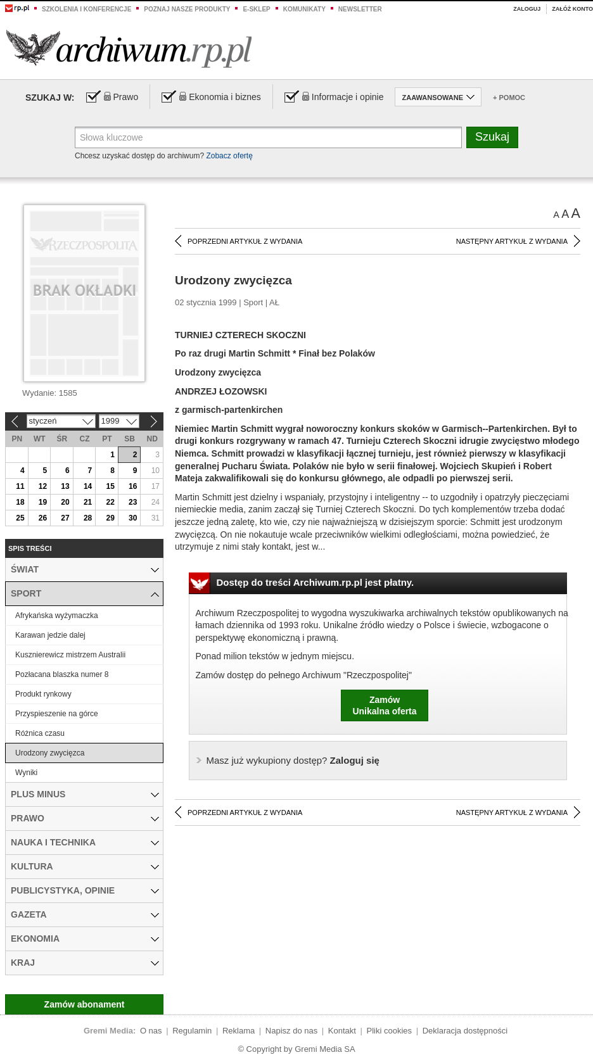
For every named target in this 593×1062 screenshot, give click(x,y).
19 (43, 502)
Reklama (238, 1030)
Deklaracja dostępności (465, 1030)
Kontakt (342, 1030)
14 (88, 486)
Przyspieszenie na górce (56, 713)
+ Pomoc (509, 97)
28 (88, 518)
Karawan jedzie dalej (50, 635)
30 (133, 518)
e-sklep (256, 9)
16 (133, 486)
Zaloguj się (293, 760)
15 (110, 486)
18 (20, 502)
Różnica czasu (40, 733)
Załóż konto (572, 9)
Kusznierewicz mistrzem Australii (70, 654)
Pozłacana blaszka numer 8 (61, 674)
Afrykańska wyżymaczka (56, 615)
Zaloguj (526, 9)
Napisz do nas (291, 1030)
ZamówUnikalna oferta (384, 705)
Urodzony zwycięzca (49, 753)
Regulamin (192, 1030)
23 (133, 502)
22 (110, 502)
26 (43, 518)
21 (88, 502)
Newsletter (360, 9)
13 (65, 486)
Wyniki (26, 772)
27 (65, 518)
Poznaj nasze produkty (187, 9)
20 (65, 502)
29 (110, 518)
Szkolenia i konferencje (86, 9)
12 (43, 486)
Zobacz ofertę (229, 155)
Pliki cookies (389, 1030)
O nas (151, 1030)
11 (20, 486)
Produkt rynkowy (43, 694)
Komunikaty (304, 9)
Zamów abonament (84, 1004)
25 (20, 518)
